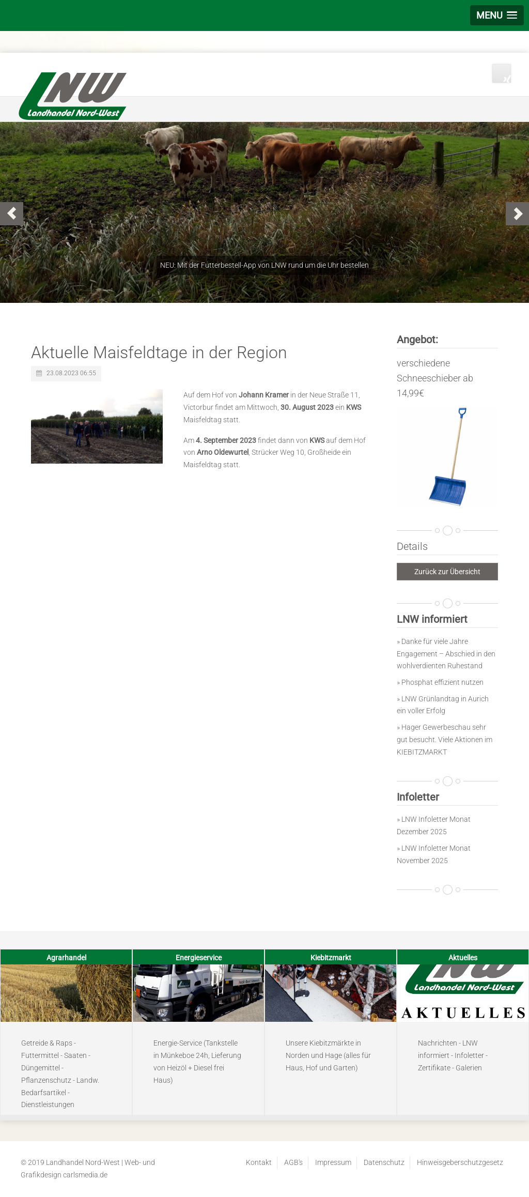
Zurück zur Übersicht (447, 571)
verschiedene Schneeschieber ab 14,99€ (435, 378)
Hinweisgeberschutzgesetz (460, 1162)
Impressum (333, 1162)
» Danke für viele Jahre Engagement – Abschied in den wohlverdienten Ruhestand (446, 653)
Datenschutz (384, 1162)
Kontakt (259, 1162)
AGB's (293, 1162)
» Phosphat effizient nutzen (440, 682)
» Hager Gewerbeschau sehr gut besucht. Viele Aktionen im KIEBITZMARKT (444, 739)
